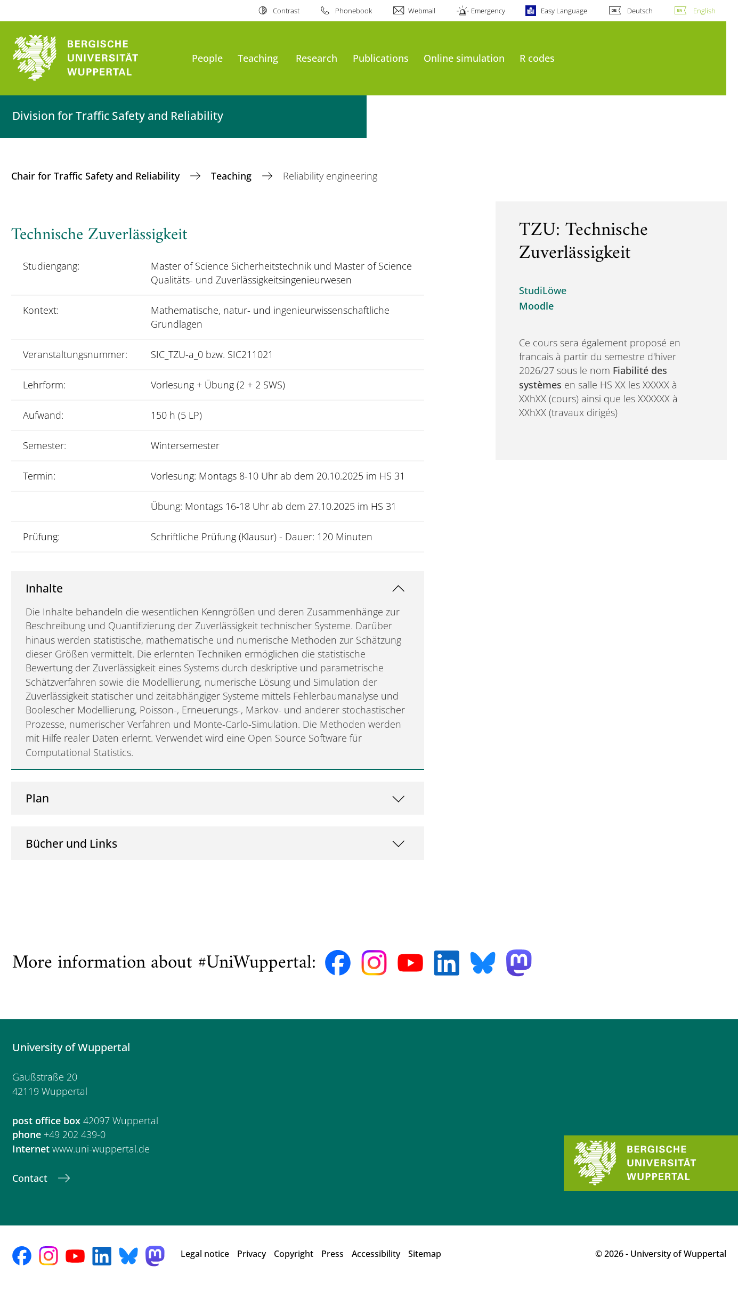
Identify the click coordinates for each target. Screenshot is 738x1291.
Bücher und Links (71, 843)
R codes (537, 57)
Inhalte (44, 588)
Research (316, 57)
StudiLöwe (542, 290)
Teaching (258, 57)
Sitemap (424, 1254)
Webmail (421, 10)
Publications (381, 57)
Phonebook (353, 10)
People (207, 57)
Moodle (536, 305)
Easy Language (564, 10)
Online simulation (464, 57)
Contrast (286, 10)
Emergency (488, 10)
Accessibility (376, 1254)
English (704, 10)
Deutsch (640, 10)
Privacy (251, 1254)
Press (332, 1254)
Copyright (293, 1254)
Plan (37, 798)
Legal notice (205, 1254)
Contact (31, 1178)
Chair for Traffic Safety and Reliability (96, 175)
